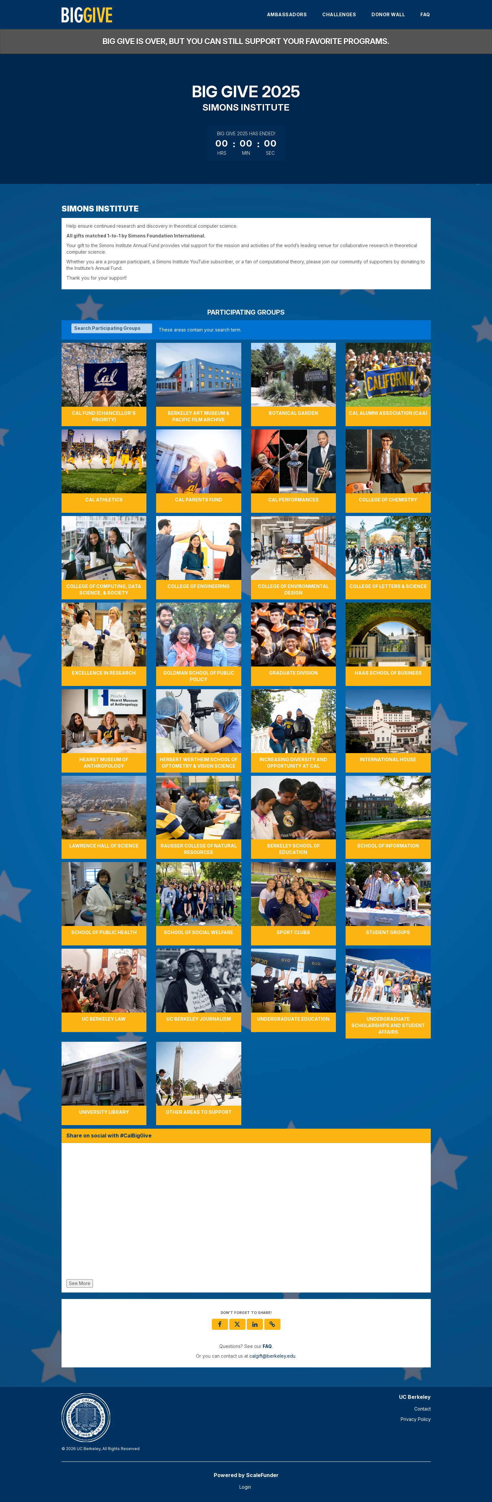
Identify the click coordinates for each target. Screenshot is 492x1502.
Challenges (339, 14)
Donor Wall (388, 14)
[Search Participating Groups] (111, 328)
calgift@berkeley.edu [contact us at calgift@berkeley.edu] (272, 1356)
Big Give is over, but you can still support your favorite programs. (246, 41)
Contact (422, 1409)
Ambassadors (287, 14)
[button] (272, 1324)
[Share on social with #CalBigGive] (246, 1213)
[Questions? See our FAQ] (267, 1346)
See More (79, 1283)
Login (245, 1487)
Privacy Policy (416, 1419)
